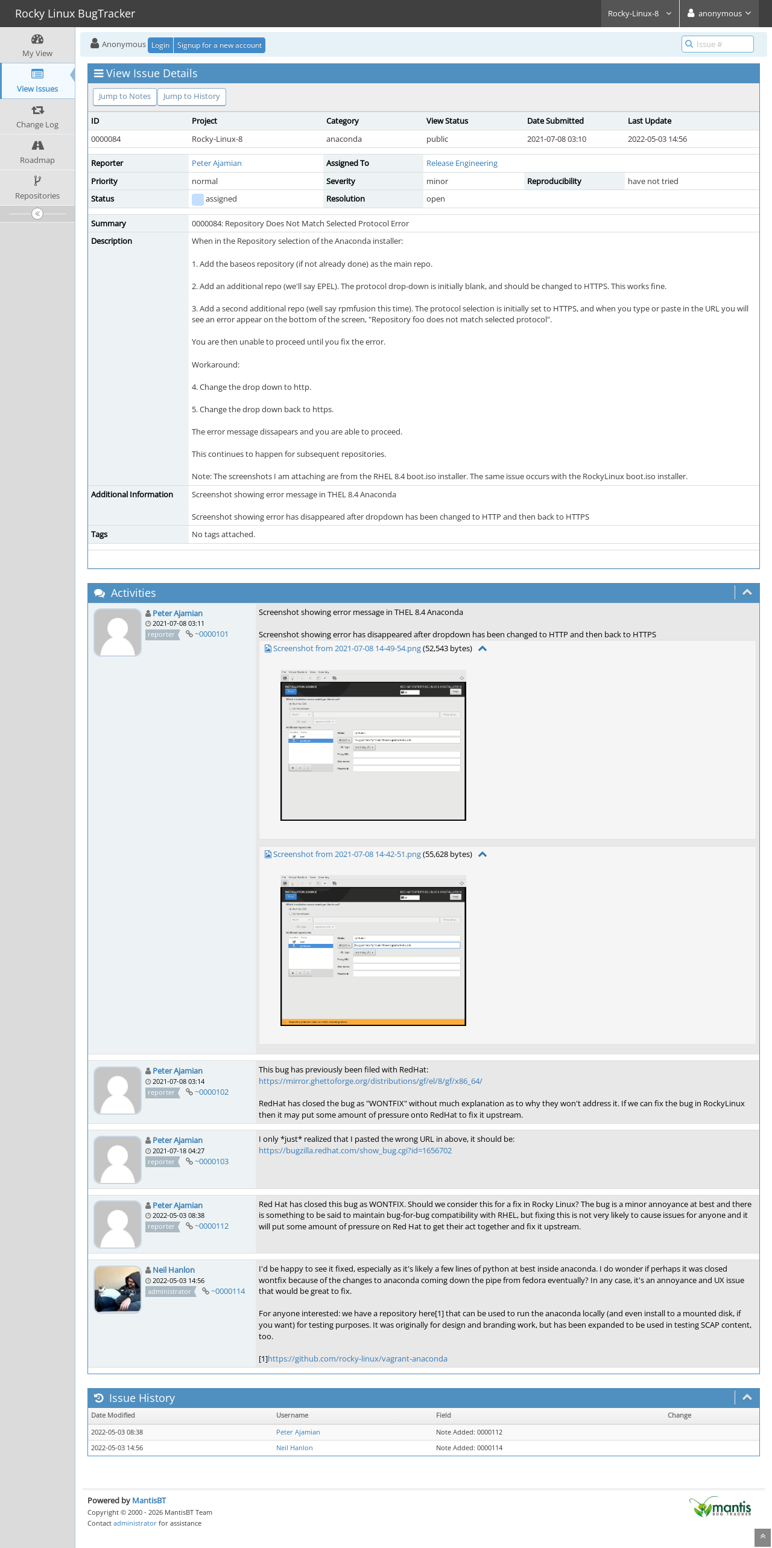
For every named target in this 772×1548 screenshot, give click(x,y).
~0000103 (212, 1161)
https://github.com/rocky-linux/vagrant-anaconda (358, 1358)
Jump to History (191, 96)
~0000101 (212, 633)
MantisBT (149, 1500)
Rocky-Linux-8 (640, 13)
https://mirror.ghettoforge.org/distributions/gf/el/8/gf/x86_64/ (370, 1080)
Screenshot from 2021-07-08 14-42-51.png (347, 854)
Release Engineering (462, 163)
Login (160, 45)
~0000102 (212, 1091)
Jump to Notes (125, 96)
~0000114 (228, 1290)
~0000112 (212, 1225)
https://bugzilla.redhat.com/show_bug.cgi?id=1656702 (355, 1150)
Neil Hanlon (174, 1269)
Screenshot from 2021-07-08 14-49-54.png (347, 648)
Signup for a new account (219, 45)
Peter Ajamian (217, 163)
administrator (135, 1522)
